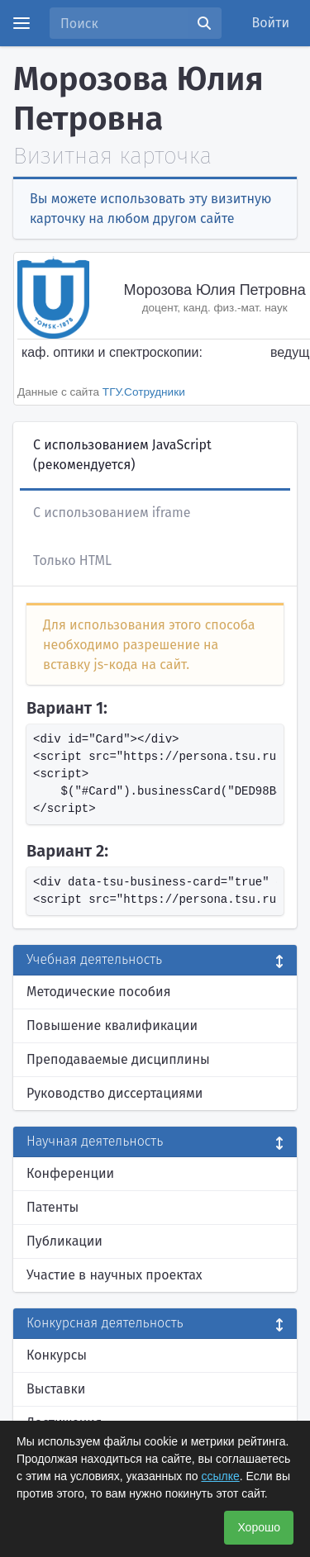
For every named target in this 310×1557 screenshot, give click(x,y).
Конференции (70, 1173)
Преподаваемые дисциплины (118, 1059)
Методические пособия (98, 991)
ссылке (220, 1476)
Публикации (64, 1241)
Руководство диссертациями (114, 1093)
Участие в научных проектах (114, 1275)
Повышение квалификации (112, 1025)
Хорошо (258, 1527)
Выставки (55, 1389)
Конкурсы (56, 1355)
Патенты (52, 1207)
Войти (271, 23)
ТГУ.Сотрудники (144, 392)
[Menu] (21, 23)
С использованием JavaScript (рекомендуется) (122, 454)
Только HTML (72, 560)
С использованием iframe (111, 512)
